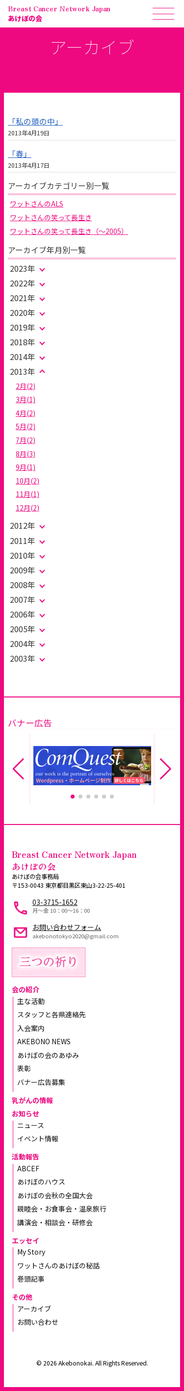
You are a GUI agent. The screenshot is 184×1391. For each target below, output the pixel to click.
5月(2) (25, 426)
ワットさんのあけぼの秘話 (58, 1265)
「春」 (19, 153)
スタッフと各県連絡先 (51, 1014)
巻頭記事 (31, 1279)
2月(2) (25, 386)
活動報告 (25, 1156)
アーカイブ (34, 1309)
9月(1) (25, 467)
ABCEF (28, 1168)
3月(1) (25, 399)
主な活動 (31, 1001)
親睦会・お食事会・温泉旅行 (61, 1208)
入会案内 (31, 1028)
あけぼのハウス (41, 1181)
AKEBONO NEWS (44, 1041)
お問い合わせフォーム (66, 927)
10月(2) (27, 481)
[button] (73, 797)
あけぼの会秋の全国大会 (55, 1195)
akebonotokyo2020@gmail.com (75, 936)
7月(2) (25, 440)
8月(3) (25, 454)
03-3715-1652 (55, 902)
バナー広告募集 (41, 1082)
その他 (22, 1297)
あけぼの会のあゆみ (48, 1055)
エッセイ (25, 1240)
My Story (31, 1252)
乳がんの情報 (32, 1100)
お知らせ (25, 1113)
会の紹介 (25, 989)
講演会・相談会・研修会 (55, 1222)
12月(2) (27, 508)
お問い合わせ (37, 1322)
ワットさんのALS (36, 203)
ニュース (30, 1125)
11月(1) (27, 494)
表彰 (24, 1068)
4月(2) (25, 413)
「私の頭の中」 (35, 121)
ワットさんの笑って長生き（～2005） (69, 231)
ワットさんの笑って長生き (51, 217)
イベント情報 (37, 1138)
